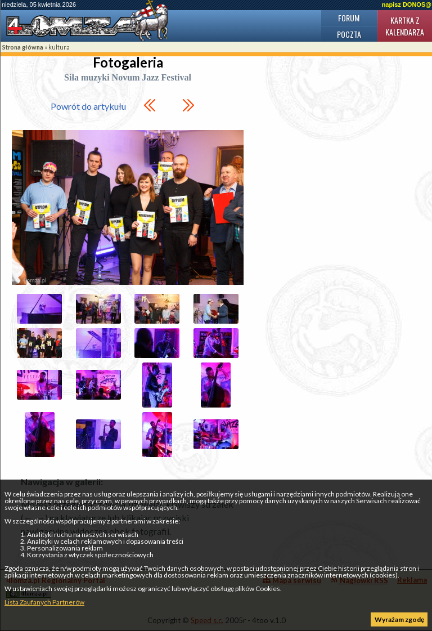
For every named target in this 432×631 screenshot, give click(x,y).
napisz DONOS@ (406, 4)
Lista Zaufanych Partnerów (44, 602)
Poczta (349, 34)
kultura (59, 47)
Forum (348, 18)
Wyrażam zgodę (399, 619)
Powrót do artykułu (88, 106)
